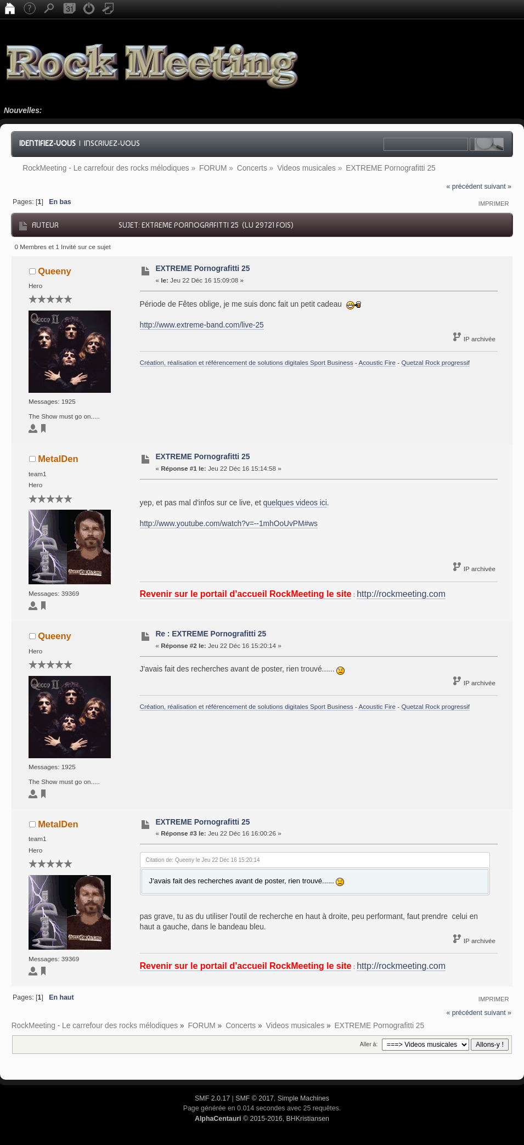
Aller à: (369, 1044)
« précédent (464, 186)
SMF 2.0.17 (212, 1098)
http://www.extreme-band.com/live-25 (202, 325)
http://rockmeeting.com (401, 594)
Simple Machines (303, 1098)
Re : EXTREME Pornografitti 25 (210, 634)
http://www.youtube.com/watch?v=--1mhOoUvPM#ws (229, 524)
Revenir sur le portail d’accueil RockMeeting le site (246, 594)
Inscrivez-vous (112, 143)
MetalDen (58, 459)
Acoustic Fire (377, 362)
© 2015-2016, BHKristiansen (262, 1119)
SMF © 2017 (254, 1098)
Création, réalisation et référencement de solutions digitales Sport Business (246, 362)
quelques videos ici (295, 503)
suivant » (497, 186)
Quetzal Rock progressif (435, 362)
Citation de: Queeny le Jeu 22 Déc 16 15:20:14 (203, 860)
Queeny (54, 271)
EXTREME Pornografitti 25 (202, 268)
